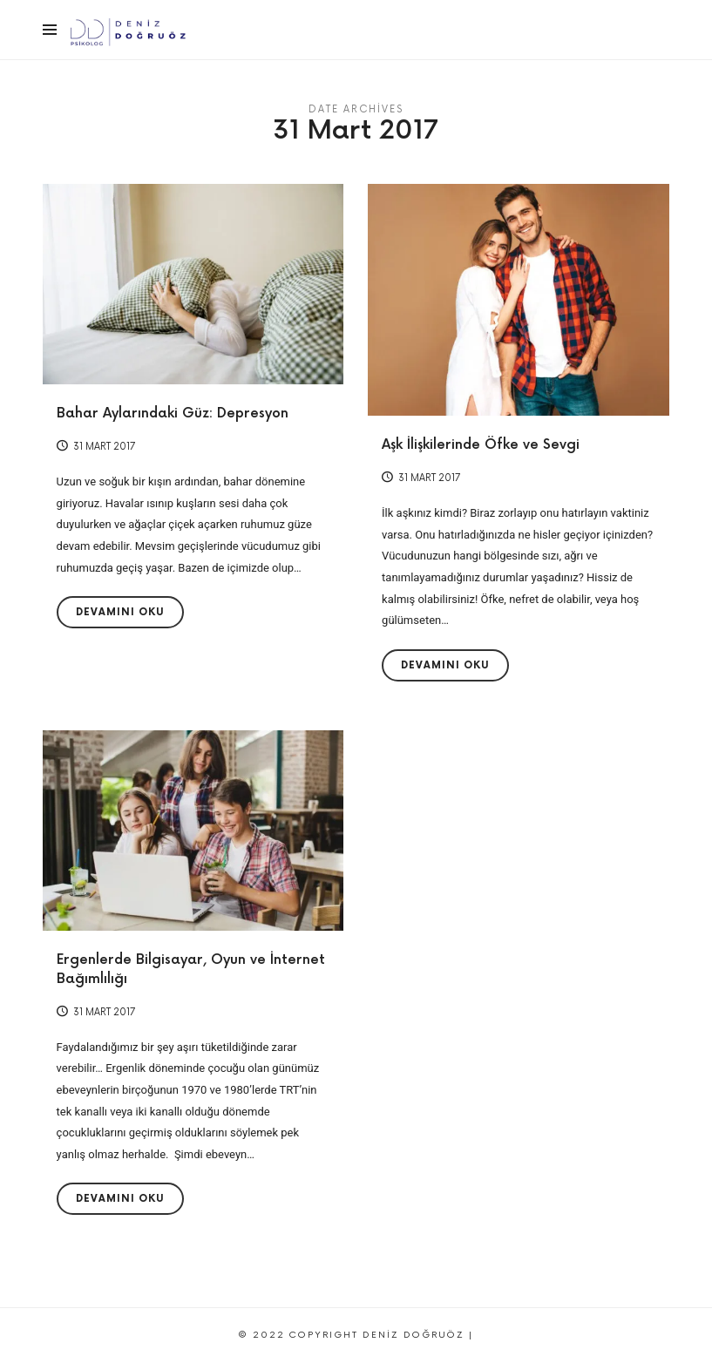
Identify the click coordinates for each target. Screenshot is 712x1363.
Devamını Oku (120, 612)
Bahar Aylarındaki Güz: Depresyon (172, 413)
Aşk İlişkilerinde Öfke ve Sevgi (481, 445)
